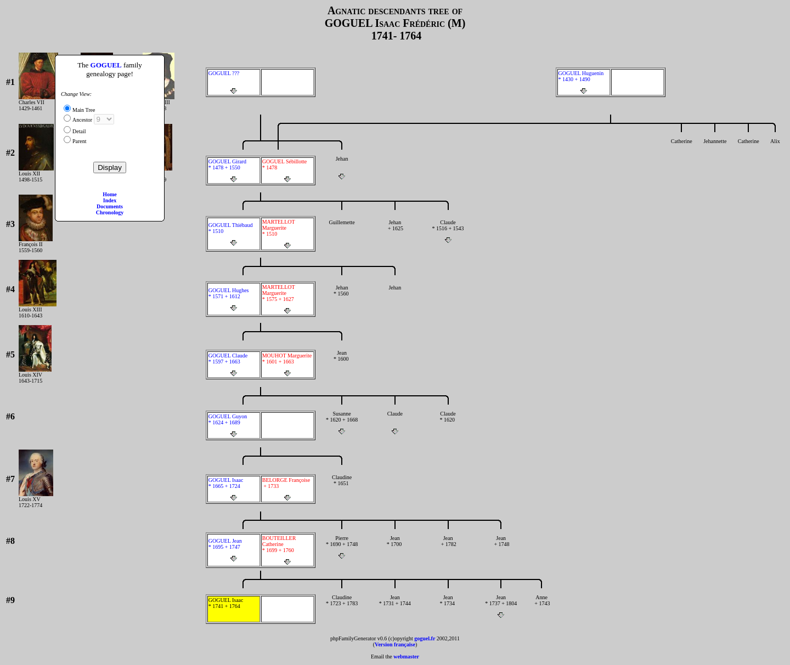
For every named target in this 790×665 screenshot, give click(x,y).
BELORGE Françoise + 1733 (287, 489)
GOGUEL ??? (233, 82)
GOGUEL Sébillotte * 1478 (287, 170)
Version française (395, 644)
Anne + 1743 (541, 606)
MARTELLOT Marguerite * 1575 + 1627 (287, 299)
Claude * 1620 (448, 423)
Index (109, 200)
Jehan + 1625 (395, 231)
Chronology (109, 212)
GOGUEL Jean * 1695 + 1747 (233, 550)
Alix (775, 150)
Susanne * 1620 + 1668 (342, 423)
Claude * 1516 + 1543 (448, 231)
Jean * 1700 (395, 547)
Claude (395, 423)
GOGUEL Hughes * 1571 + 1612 (233, 299)
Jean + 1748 (501, 547)
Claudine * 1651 (342, 486)
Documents (110, 206)
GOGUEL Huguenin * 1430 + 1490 (583, 82)
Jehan (342, 168)
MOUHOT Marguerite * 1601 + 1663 (287, 365)
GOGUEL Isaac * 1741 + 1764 (233, 609)
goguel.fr (424, 638)
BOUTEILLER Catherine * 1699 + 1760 (287, 550)
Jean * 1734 (448, 606)
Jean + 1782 (448, 547)
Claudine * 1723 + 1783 (342, 606)
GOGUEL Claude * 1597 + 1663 (233, 365)
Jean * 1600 (342, 362)
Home (110, 194)
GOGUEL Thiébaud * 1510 (233, 234)
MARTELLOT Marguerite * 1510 (287, 234)
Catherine (681, 150)
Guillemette (342, 231)
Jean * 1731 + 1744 (395, 606)
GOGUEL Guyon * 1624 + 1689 (233, 425)
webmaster (406, 656)
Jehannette (715, 150)
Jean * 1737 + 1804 (501, 606)
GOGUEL (106, 65)
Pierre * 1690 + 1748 (342, 547)
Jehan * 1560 (342, 297)
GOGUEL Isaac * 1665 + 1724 (233, 489)
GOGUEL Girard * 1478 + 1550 (233, 170)
